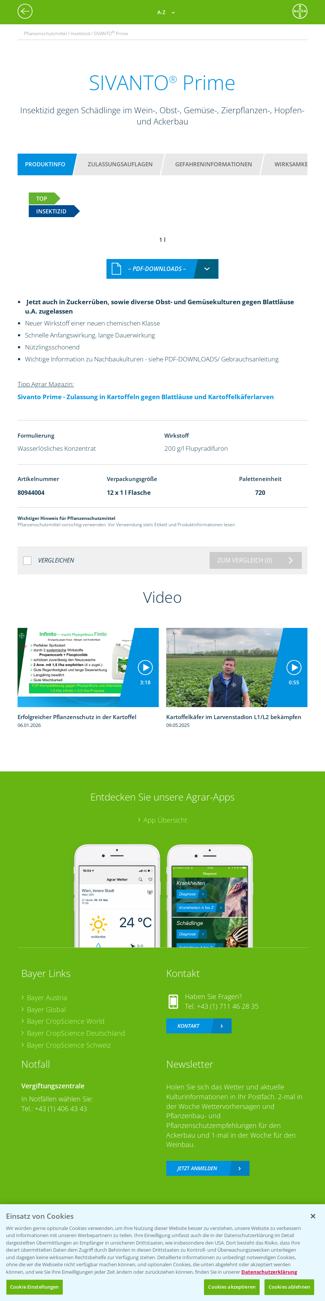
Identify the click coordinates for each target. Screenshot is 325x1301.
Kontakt (188, 1017)
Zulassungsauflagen (120, 164)
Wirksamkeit (294, 164)
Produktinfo (45, 164)
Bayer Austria (47, 989)
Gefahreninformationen (213, 164)
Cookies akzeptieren (231, 1286)
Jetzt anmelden (197, 1160)
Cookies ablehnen (289, 1286)
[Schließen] (313, 1216)
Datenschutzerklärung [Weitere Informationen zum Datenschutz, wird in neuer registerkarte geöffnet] (269, 1271)
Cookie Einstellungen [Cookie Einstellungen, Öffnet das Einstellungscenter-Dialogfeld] (34, 1286)
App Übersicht (165, 811)
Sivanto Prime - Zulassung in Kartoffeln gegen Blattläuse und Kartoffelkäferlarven (146, 389)
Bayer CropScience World (66, 1013)
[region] (162, 1252)
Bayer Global (46, 1001)
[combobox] (162, 261)
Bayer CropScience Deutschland (76, 1025)
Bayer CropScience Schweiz (69, 1036)
